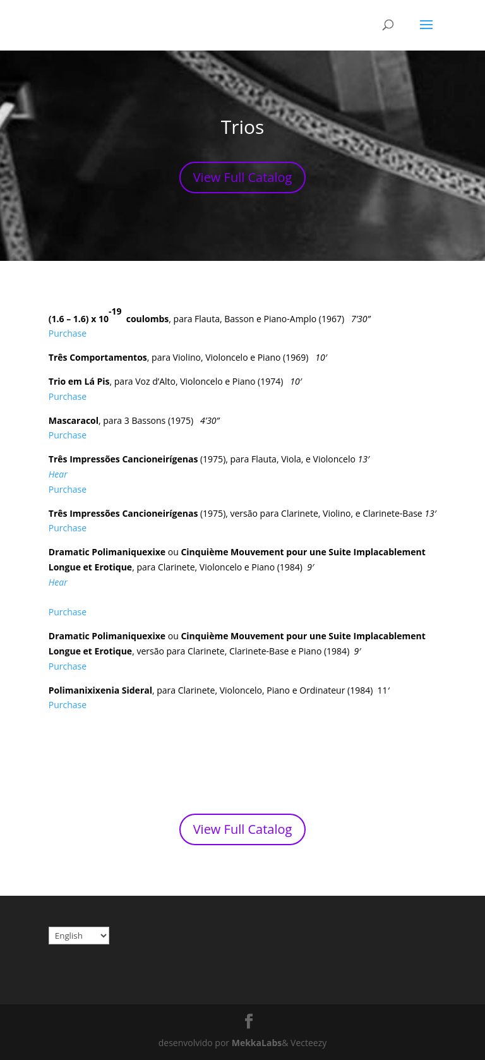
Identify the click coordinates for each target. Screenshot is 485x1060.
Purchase (68, 333)
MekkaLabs (257, 1043)
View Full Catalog (242, 177)
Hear (58, 474)
